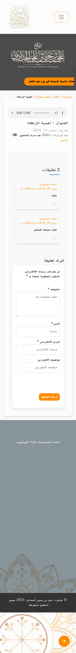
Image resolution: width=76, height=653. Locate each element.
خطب (56, 96)
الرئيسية (67, 96)
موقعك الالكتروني (48, 360)
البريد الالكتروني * (48, 342)
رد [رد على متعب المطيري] (55, 203)
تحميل (64, 140)
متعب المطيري (48, 184)
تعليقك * (54, 289)
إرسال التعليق (49, 397)
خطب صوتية (42, 96)
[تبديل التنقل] (61, 17)
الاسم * (55, 324)
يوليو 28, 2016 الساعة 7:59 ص (38, 189)
